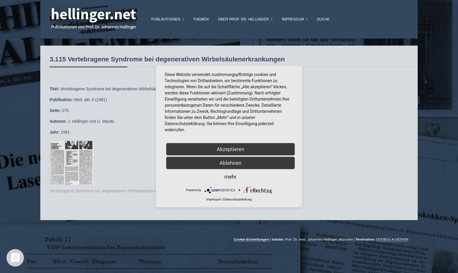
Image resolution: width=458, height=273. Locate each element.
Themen (201, 19)
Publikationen (165, 19)
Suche (323, 19)
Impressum (293, 19)
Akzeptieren (230, 149)
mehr (230, 177)
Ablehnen (230, 163)
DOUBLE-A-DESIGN (392, 249)
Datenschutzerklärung (237, 199)
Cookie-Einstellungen (251, 249)
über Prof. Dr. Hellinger (243, 19)
